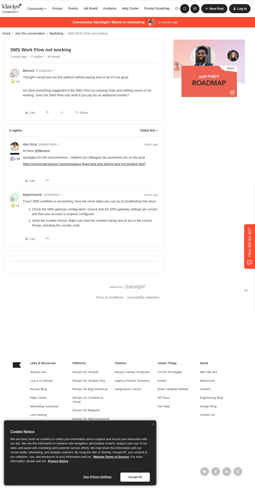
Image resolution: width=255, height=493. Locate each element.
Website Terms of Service (111, 456)
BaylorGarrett (32, 195)
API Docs (164, 397)
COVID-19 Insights (170, 372)
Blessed (28, 70)
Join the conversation (30, 33)
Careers (205, 389)
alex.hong (30, 144)
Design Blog (208, 406)
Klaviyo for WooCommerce (91, 419)
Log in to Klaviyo (41, 380)
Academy (109, 8)
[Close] (153, 424)
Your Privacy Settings (97, 476)
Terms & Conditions (109, 297)
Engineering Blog (211, 397)
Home (6, 33)
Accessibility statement (143, 297)
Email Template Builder (173, 389)
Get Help (164, 406)
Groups (57, 8)
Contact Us (207, 414)
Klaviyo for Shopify (86, 372)
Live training (38, 414)
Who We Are (208, 372)
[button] (214, 8)
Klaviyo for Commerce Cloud (88, 399)
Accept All (135, 477)
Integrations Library (128, 389)
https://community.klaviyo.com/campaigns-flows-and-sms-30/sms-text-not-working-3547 (84, 164)
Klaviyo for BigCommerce (90, 389)
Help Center (130, 8)
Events (73, 8)
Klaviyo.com (38, 372)
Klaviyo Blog (38, 389)
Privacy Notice (58, 461)
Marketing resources (44, 406)
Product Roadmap (157, 8)
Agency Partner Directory (132, 380)
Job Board (90, 8)
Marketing (56, 33)
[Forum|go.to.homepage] (12, 8)
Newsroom (207, 380)
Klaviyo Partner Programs (132, 372)
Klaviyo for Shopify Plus (89, 380)
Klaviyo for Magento (86, 410)
